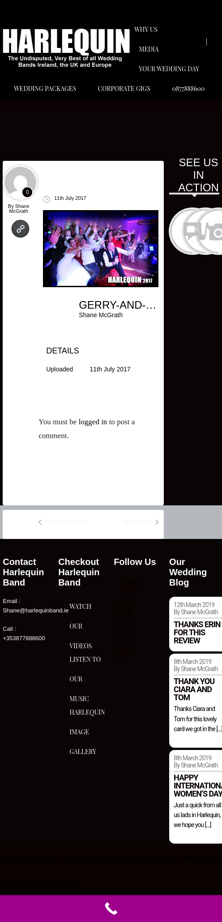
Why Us (146, 29)
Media (148, 49)
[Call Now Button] (111, 908)
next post (137, 522)
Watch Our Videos (80, 609)
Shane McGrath (19, 208)
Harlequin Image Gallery (87, 715)
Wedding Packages (45, 88)
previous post (65, 522)
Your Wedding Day (169, 69)
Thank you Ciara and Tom (194, 689)
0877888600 (188, 88)
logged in (93, 422)
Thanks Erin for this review (197, 632)
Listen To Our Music (85, 662)
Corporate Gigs (124, 88)
